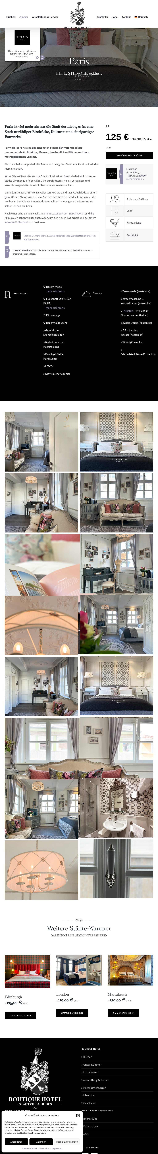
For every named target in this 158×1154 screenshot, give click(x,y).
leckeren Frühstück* (16, 222)
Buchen (87, 1057)
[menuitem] (141, 17)
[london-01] (79, 956)
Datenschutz (44, 1148)
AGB (85, 1134)
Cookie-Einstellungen (67, 1141)
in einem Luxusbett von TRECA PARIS (62, 213)
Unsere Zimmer (92, 1064)
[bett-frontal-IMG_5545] (27, 956)
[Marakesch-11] (130, 956)
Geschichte (89, 1103)
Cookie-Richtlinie (29, 1148)
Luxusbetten (90, 1072)
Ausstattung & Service (96, 1080)
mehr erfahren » (135, 179)
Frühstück (128, 311)
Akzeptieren (16, 1141)
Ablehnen (41, 1141)
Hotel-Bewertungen (94, 1088)
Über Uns (88, 1095)
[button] (78, 1115)
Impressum (57, 1148)
